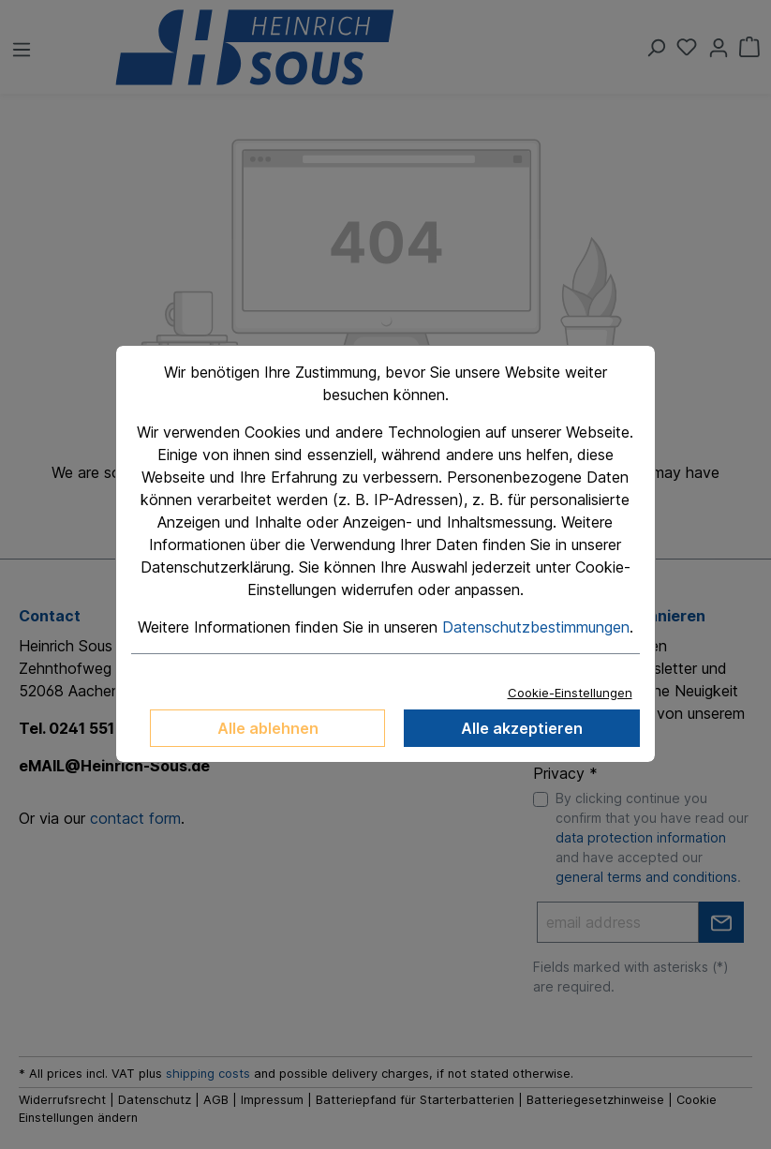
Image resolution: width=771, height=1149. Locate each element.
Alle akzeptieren (522, 728)
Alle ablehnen (268, 728)
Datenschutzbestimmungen (536, 627)
